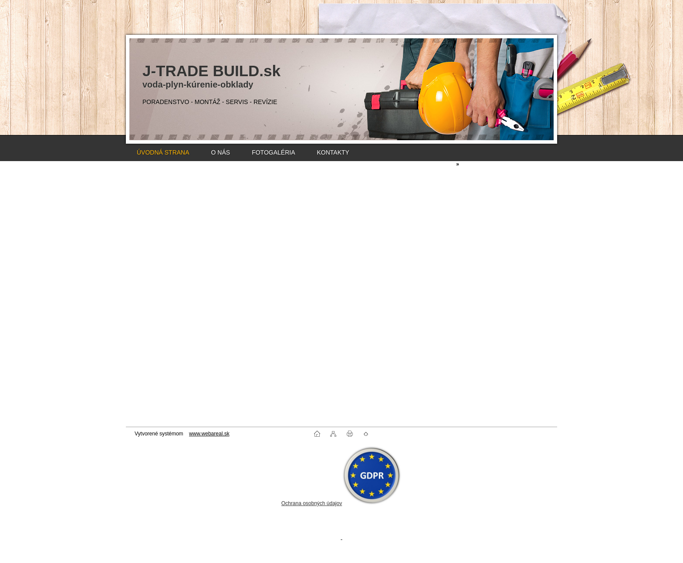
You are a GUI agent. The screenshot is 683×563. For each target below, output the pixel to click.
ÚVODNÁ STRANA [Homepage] (163, 152)
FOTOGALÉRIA (273, 152)
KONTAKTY (333, 152)
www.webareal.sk (209, 434)
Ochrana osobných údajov (311, 503)
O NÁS (220, 152)
